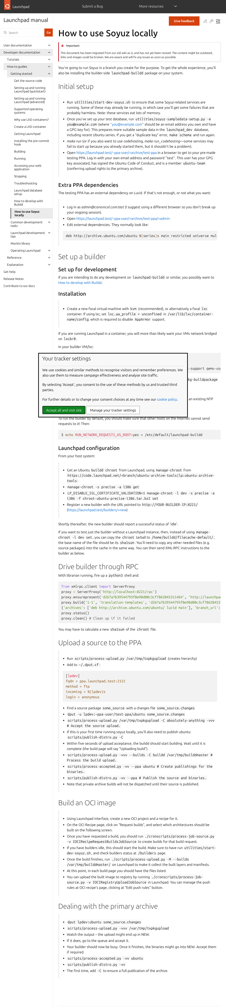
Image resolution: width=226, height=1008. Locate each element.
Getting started (21, 73)
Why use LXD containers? (31, 119)
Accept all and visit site (64, 410)
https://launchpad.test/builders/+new (97, 510)
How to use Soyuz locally (27, 213)
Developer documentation (22, 52)
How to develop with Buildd (28, 202)
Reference (14, 257)
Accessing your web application (27, 167)
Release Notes (14, 279)
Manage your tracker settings (113, 410)
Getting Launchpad (27, 134)
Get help (9, 272)
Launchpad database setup (28, 192)
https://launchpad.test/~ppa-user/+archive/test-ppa (116, 153)
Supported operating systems (28, 110)
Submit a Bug (92, 6)
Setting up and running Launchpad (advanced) (29, 100)
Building (19, 151)
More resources (151, 6)
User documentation (18, 45)
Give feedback (184, 21)
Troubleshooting (25, 183)
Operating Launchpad (25, 250)
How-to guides (17, 66)
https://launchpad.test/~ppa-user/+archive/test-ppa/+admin (123, 218)
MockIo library (20, 243)
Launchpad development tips (28, 234)
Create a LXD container (30, 126)
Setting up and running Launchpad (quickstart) (29, 89)
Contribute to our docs (19, 286)
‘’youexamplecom (126, 124)
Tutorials (13, 59)
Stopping (20, 176)
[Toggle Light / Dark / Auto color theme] (211, 21)
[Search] (22, 32)
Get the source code (28, 80)
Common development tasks (27, 224)
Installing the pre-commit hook (31, 142)
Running (20, 158)
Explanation (15, 264)
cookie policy (167, 399)
